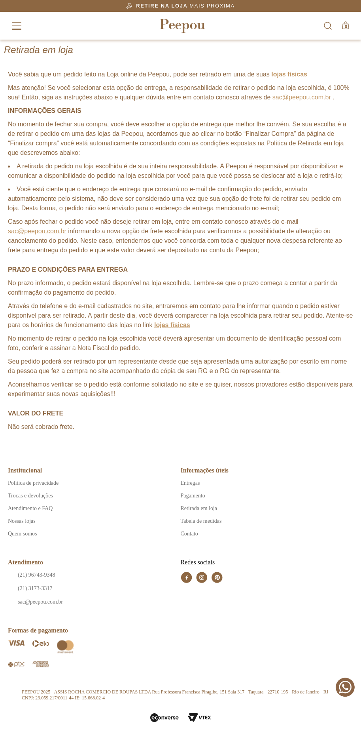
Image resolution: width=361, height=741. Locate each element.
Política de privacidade (33, 483)
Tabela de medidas (201, 521)
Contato (189, 534)
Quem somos (22, 534)
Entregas (190, 483)
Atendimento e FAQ (30, 508)
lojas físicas (289, 74)
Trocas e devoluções (30, 496)
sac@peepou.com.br (301, 97)
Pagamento (193, 496)
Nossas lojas (22, 521)
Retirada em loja (199, 508)
